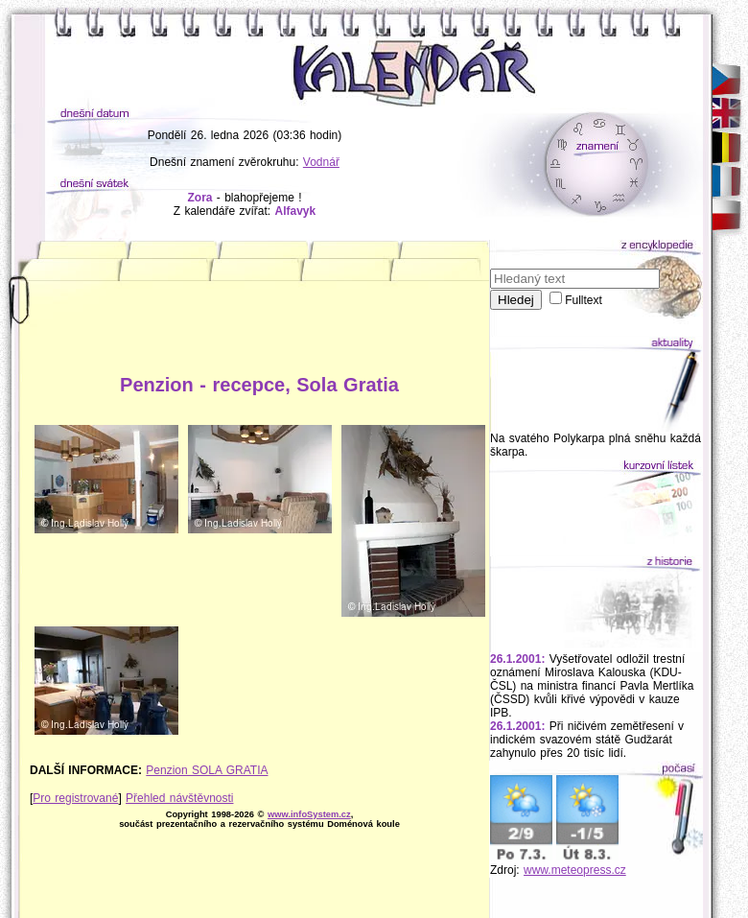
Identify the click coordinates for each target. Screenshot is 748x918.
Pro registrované (75, 798)
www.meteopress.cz (575, 870)
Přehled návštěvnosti (179, 798)
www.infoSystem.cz (309, 814)
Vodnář (321, 162)
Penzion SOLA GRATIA (207, 770)
